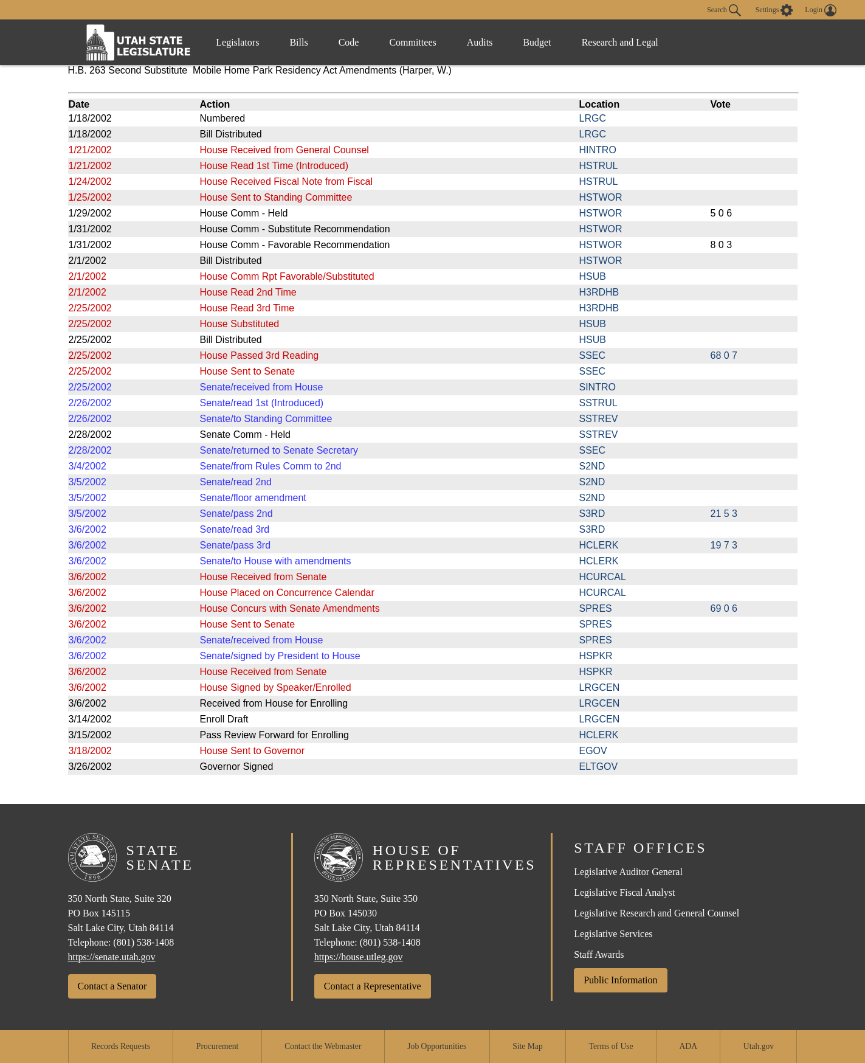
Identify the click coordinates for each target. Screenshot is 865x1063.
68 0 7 (724, 355)
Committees (412, 42)
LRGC (592, 118)
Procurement (217, 1046)
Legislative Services (613, 934)
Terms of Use (611, 1046)
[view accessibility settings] (774, 10)
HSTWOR (600, 197)
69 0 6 (724, 608)
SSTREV (598, 419)
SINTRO (597, 387)
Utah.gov (758, 1046)
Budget (537, 42)
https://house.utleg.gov (358, 957)
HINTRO (597, 150)
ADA (688, 1046)
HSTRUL (598, 166)
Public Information (620, 980)
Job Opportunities (436, 1046)
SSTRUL (598, 403)
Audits (480, 42)
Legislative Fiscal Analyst (624, 892)
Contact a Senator (112, 986)
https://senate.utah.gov (112, 957)
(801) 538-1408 (143, 942)
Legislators (237, 42)
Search (724, 10)
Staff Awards (599, 954)
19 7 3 (724, 545)
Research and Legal (620, 42)
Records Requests (120, 1046)
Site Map (527, 1046)
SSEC (592, 355)
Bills (298, 42)
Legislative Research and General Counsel (656, 913)
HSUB (592, 276)
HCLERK (599, 545)
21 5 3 (724, 513)
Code (349, 42)
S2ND (592, 466)
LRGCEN (599, 687)
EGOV (593, 751)
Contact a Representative (372, 986)
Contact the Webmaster (322, 1046)
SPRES (595, 608)
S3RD (592, 513)
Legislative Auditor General (628, 872)
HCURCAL (602, 577)
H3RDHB (599, 292)
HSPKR (596, 656)
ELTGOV (598, 766)
